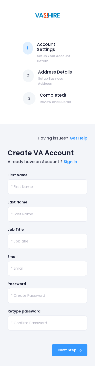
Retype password (24, 311)
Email (12, 256)
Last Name (17, 202)
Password (17, 283)
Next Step (70, 350)
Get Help (78, 138)
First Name (18, 175)
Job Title (16, 229)
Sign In (70, 162)
